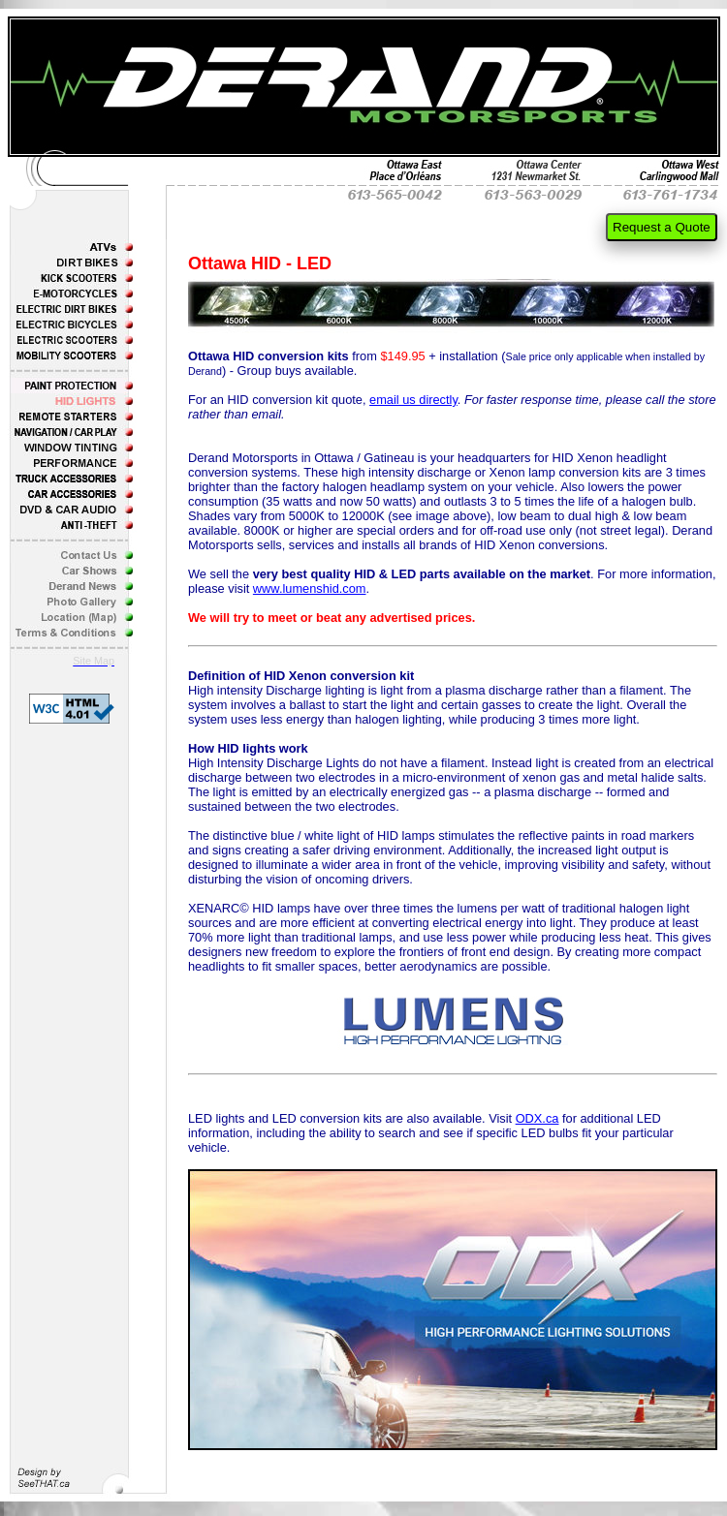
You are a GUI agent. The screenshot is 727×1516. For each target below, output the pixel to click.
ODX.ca (537, 1118)
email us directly (413, 399)
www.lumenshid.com (309, 588)
